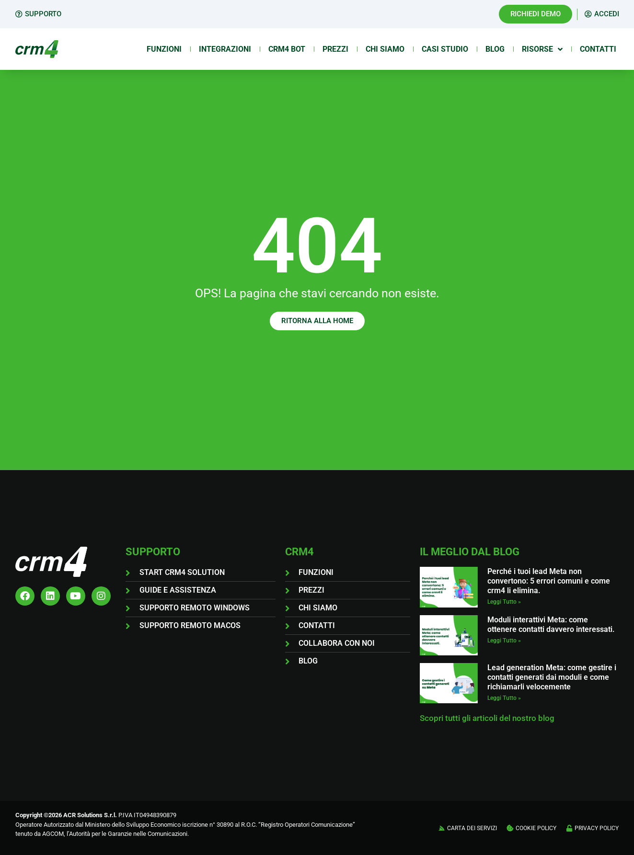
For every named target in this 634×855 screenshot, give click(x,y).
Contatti (598, 49)
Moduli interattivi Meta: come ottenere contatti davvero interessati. (551, 624)
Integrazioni (225, 49)
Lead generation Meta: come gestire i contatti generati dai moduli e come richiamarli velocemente (551, 677)
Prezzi (335, 49)
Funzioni (164, 49)
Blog (495, 49)
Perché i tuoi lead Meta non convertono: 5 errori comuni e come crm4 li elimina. (548, 581)
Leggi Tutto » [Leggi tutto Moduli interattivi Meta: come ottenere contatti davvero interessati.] (504, 640)
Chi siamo (385, 49)
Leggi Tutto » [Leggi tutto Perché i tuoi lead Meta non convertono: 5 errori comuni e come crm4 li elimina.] (504, 601)
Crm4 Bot (286, 49)
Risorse (542, 49)
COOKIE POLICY (536, 828)
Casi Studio (445, 49)
